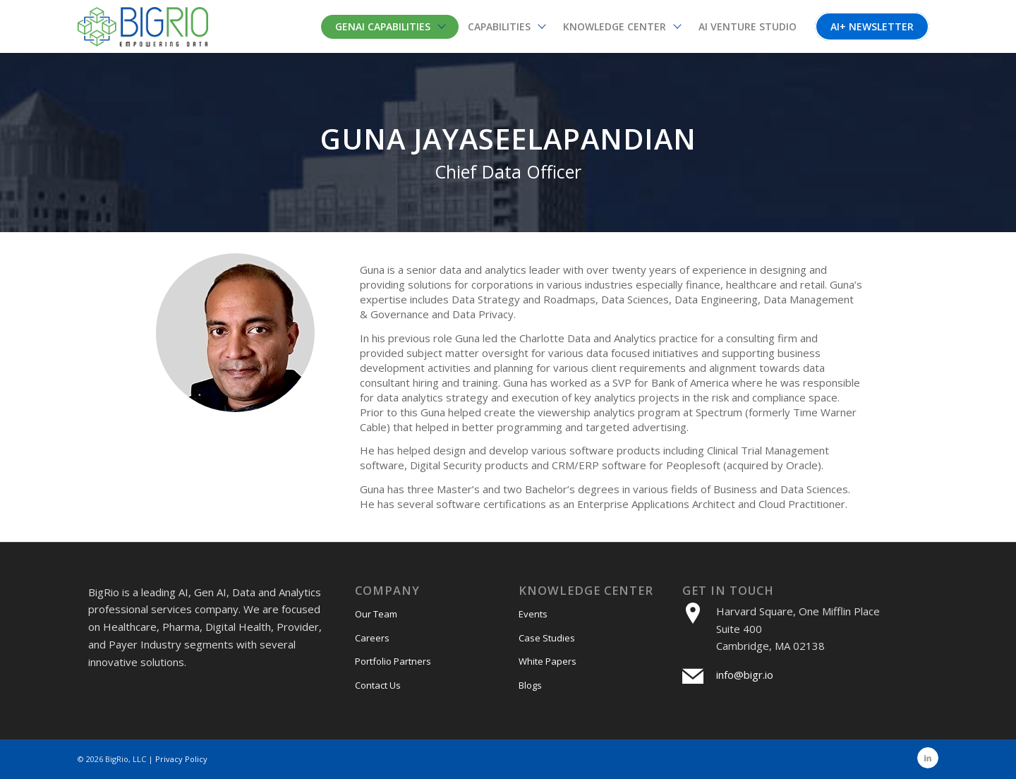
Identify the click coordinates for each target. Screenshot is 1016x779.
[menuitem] (390, 26)
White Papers (547, 661)
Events (533, 614)
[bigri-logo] (143, 26)
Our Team (376, 614)
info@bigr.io (744, 675)
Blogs (530, 685)
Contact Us (378, 685)
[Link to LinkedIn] (927, 757)
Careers (372, 638)
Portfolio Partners (393, 661)
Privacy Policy (181, 759)
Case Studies (547, 638)
